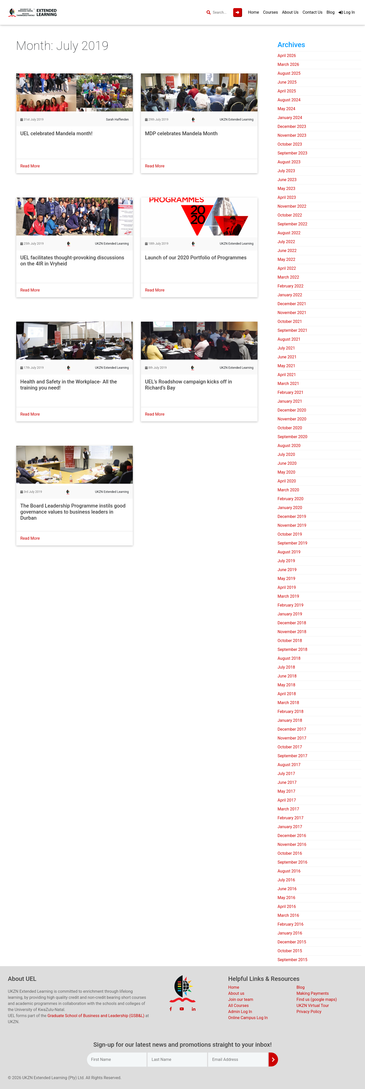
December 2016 (292, 835)
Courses (270, 12)
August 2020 (289, 445)
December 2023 (292, 126)
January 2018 (290, 720)
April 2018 (287, 693)
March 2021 (288, 383)
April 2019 (287, 587)
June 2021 (287, 357)
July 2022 (286, 241)
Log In (347, 12)
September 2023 (292, 153)
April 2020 (287, 481)
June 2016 (287, 888)
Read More (30, 166)
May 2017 (286, 791)
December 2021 (292, 303)
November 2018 (292, 631)
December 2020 (292, 410)
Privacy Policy (309, 1011)
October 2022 (290, 215)
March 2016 (288, 915)
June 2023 (287, 179)
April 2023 (287, 197)
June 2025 (287, 82)
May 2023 (286, 188)
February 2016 (290, 924)
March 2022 (288, 277)
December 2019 (292, 516)
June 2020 (287, 463)
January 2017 (290, 826)
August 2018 (289, 658)
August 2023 (289, 162)
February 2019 (290, 605)
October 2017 (290, 747)
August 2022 (289, 232)
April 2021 (287, 374)
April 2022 (287, 268)
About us (236, 993)
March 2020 (288, 490)
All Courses (238, 1005)
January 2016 (290, 933)
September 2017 (292, 755)
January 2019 (290, 614)
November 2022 (292, 206)
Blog (330, 12)
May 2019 (286, 578)
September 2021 (292, 330)
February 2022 (290, 286)
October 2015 (290, 950)
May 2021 (286, 365)
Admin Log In (240, 1011)
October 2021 (290, 321)
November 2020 (292, 419)
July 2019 (286, 560)
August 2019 (289, 552)
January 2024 (290, 117)
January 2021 (290, 401)
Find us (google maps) (317, 999)
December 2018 (292, 622)
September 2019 (292, 543)
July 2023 (286, 170)
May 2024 (286, 108)
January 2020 (290, 507)
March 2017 (288, 809)
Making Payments (313, 993)
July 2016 (286, 880)
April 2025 (287, 91)
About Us (290, 12)
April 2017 (287, 800)
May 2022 (286, 259)
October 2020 (290, 427)
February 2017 (290, 817)
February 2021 (290, 392)
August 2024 (289, 100)
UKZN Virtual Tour (313, 1005)
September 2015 (292, 959)
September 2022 (292, 224)
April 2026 (287, 55)
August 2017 (289, 764)
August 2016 (289, 871)
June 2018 (287, 676)
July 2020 (286, 454)
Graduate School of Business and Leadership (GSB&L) (95, 1015)
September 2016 (292, 862)
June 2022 (287, 250)
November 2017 (292, 738)
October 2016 (290, 853)
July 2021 (286, 348)
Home (253, 12)
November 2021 (292, 312)
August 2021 (289, 339)
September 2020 (292, 436)
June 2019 (287, 569)
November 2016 (292, 844)
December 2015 (292, 942)
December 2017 (292, 729)
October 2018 (290, 640)
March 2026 (288, 64)
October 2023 (290, 144)
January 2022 (290, 295)
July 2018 (286, 667)
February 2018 (290, 711)
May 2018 (286, 685)
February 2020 (290, 498)
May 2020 (286, 472)
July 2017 (286, 773)
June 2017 (287, 782)
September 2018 (292, 649)
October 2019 (290, 534)
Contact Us (313, 12)
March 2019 (288, 596)
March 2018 (288, 702)
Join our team (240, 999)
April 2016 (287, 906)
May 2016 (286, 897)
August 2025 (289, 73)
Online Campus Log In (248, 1017)
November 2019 (292, 525)
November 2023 (292, 135)
